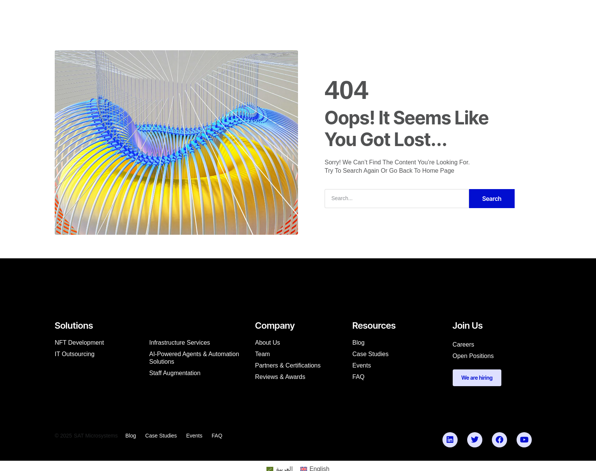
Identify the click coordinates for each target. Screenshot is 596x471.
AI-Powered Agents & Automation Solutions (194, 359)
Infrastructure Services (179, 344)
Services (197, 14)
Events (361, 367)
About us (267, 344)
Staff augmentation (175, 374)
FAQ (358, 378)
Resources (274, 14)
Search (492, 200)
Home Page (438, 172)
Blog (358, 344)
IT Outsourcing (75, 355)
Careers (463, 346)
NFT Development (79, 344)
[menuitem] (160, 14)
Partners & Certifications (288, 367)
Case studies (370, 355)
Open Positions (473, 357)
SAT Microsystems (95, 437)
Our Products (317, 14)
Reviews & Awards (280, 378)
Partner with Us (368, 14)
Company (234, 14)
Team (262, 355)
